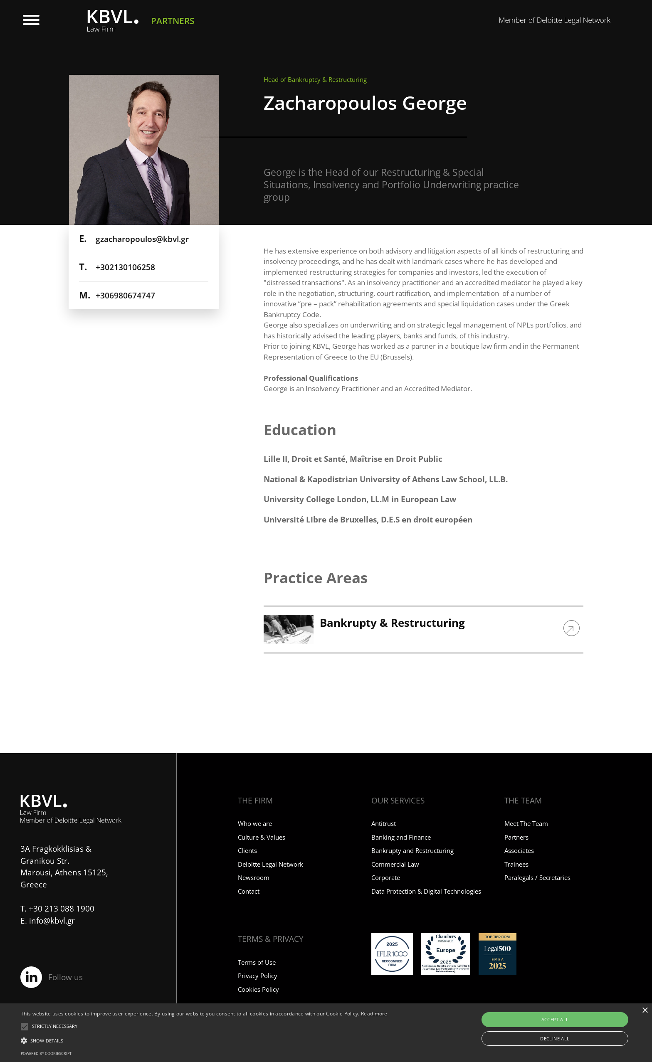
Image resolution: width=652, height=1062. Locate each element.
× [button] (645, 1011)
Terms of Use (257, 962)
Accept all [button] (555, 1019)
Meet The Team (526, 823)
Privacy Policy (257, 975)
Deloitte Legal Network (270, 864)
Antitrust (383, 823)
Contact (248, 891)
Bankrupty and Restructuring (412, 850)
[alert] (326, 1032)
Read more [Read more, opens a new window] (374, 1013)
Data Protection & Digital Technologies (426, 891)
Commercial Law (395, 864)
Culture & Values (261, 837)
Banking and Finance (401, 837)
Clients (247, 850)
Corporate (385, 877)
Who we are (255, 823)
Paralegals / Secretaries (537, 877)
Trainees (516, 864)
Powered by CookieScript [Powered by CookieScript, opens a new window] (46, 1053)
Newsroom (253, 877)
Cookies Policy (258, 989)
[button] (54, 1026)
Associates (519, 850)
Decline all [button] (554, 1038)
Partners (516, 837)
